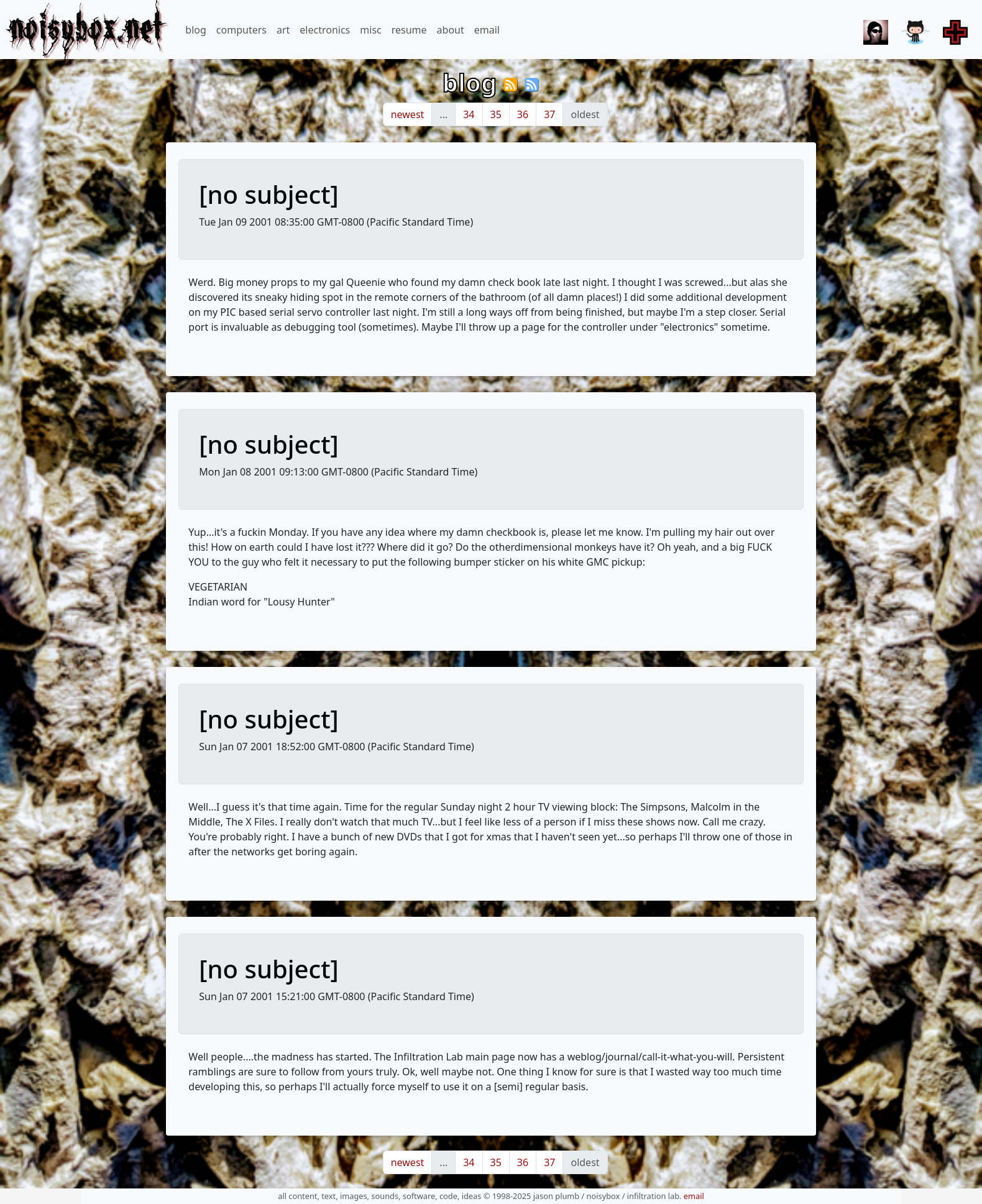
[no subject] (268, 194)
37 (549, 114)
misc (370, 30)
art (283, 30)
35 (496, 114)
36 (522, 114)
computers (241, 30)
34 (468, 114)
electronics (325, 30)
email (487, 30)
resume (409, 30)
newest (407, 114)
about (450, 30)
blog (195, 30)
